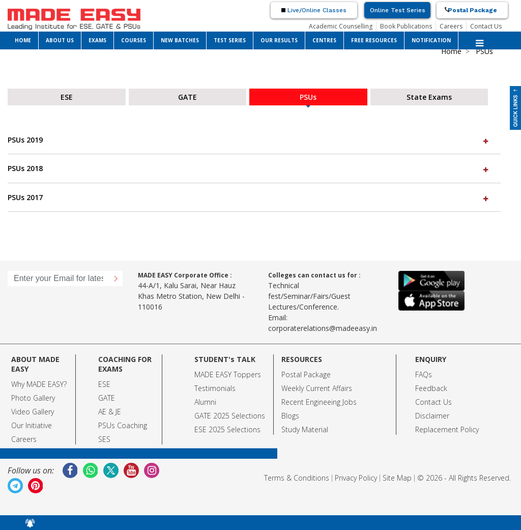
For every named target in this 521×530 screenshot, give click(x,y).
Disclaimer (432, 416)
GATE (106, 398)
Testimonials (215, 388)
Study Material (304, 429)
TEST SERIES (230, 40)
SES (104, 439)
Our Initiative (31, 425)
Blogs (290, 416)
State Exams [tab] (429, 97)
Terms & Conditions (296, 478)
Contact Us (486, 26)
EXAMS (97, 40)
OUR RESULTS (279, 40)
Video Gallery (32, 411)
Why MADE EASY (37, 384)
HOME (23, 40)
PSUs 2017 (249, 197)
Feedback (431, 388)
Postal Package (472, 10)
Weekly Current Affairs (316, 388)
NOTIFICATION (431, 40)
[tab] (254, 140)
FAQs (423, 374)
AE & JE (109, 411)
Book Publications (406, 26)
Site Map (397, 478)
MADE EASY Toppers (227, 374)
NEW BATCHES (180, 40)
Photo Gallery (33, 398)
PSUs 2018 (249, 168)
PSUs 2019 (249, 140)
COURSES (133, 40)
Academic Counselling (340, 26)
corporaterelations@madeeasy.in (322, 328)
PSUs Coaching (122, 425)
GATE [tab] (187, 97)
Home (451, 51)
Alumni (205, 402)
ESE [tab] (67, 97)
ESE (104, 384)
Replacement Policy (447, 429)
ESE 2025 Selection (225, 429)
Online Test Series (397, 10)
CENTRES (324, 40)
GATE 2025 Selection (228, 416)
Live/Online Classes (313, 10)
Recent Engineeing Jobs (319, 402)
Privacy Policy (356, 478)
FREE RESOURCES (374, 40)
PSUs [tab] (308, 97)
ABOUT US (60, 40)
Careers (451, 26)
